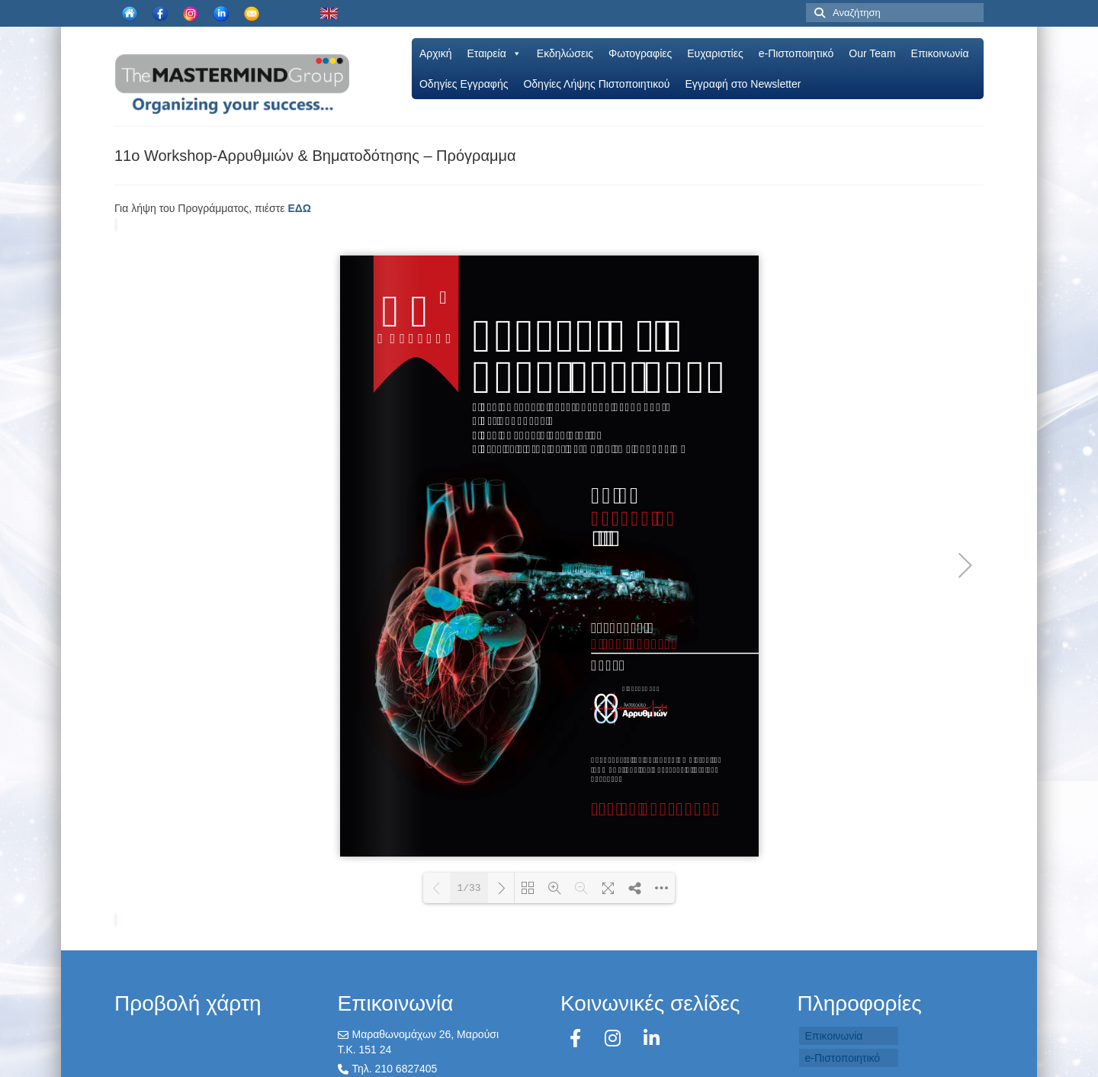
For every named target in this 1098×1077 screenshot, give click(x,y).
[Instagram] (615, 1038)
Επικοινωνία (940, 53)
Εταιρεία (494, 53)
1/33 (468, 888)
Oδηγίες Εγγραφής (463, 84)
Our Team (872, 53)
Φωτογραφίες (640, 53)
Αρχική (435, 53)
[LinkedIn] (652, 1038)
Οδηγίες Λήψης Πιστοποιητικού (596, 84)
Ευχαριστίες (715, 53)
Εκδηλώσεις (565, 53)
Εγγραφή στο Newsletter (743, 84)
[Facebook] (578, 1038)
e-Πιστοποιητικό (796, 53)
